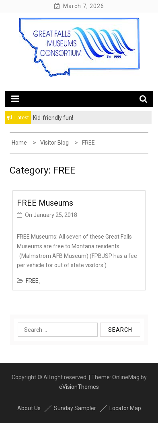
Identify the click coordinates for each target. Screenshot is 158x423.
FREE (32, 281)
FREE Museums (45, 203)
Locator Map (125, 408)
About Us (29, 408)
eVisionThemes (79, 387)
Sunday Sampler (75, 408)
